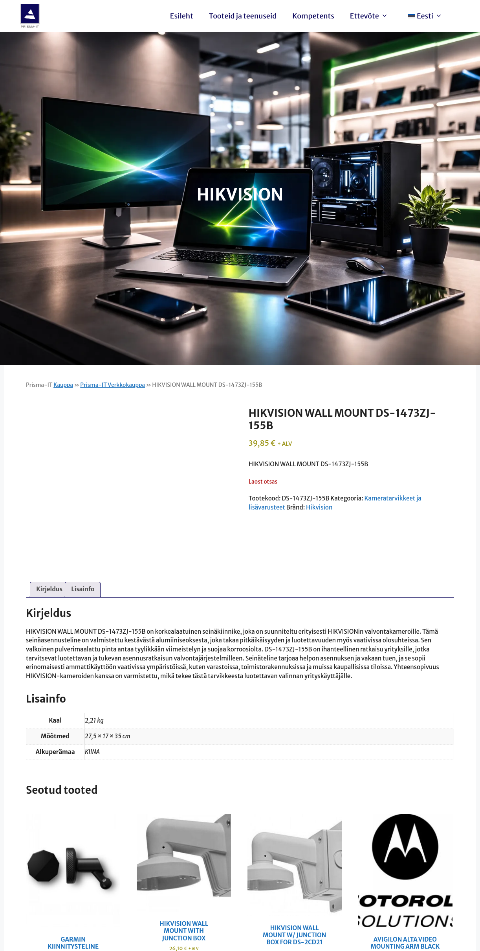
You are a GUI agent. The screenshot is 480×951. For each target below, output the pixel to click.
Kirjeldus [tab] (49, 589)
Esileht (181, 15)
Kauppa (63, 384)
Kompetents (313, 15)
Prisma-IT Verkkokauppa (112, 384)
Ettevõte (371, 16)
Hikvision (319, 507)
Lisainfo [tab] (82, 589)
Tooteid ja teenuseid (243, 15)
